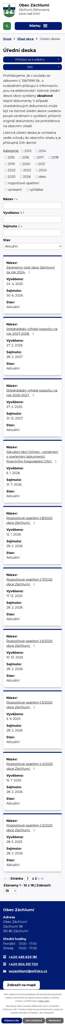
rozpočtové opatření (23, 183)
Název (9, 199)
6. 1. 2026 (13, 473)
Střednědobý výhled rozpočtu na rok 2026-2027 (31, 393)
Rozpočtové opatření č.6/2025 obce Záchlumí (29, 643)
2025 (11, 177)
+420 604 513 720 (23, 964)
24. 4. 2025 (14, 284)
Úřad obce (25, 39)
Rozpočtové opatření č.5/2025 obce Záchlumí (29, 705)
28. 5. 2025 (14, 842)
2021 (41, 164)
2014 (42, 151)
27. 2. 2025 (14, 407)
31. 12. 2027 (14, 418)
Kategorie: (11, 151)
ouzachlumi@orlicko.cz (28, 971)
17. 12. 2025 (14, 596)
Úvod (7, 39)
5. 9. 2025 (13, 719)
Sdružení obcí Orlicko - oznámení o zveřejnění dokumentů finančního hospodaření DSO (32, 456)
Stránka (16, 878)
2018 (54, 157)
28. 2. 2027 (14, 357)
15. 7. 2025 (13, 780)
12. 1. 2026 (13, 534)
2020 (26, 164)
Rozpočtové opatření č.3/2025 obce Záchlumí (29, 828)
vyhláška (36, 190)
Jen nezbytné (34, 1020)
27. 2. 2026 (14, 345)
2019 (11, 164)
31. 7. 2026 (14, 484)
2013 (27, 151)
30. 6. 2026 (14, 295)
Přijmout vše (12, 1020)
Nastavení (54, 1020)
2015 (11, 157)
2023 (27, 170)
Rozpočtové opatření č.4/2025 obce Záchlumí (29, 766)
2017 (40, 157)
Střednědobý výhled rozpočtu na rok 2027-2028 (31, 331)
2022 (12, 170)
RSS (43, 67)
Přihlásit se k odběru (37, 59)
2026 (27, 177)
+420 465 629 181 (23, 957)
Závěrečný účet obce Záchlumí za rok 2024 (30, 270)
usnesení (15, 190)
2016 (25, 157)
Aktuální (13, 307)
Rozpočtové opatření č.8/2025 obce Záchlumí (29, 520)
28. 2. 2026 (14, 546)
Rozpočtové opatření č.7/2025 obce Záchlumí (29, 582)
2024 (43, 170)
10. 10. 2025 (14, 657)
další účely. (44, 1001)
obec (42, 177)
